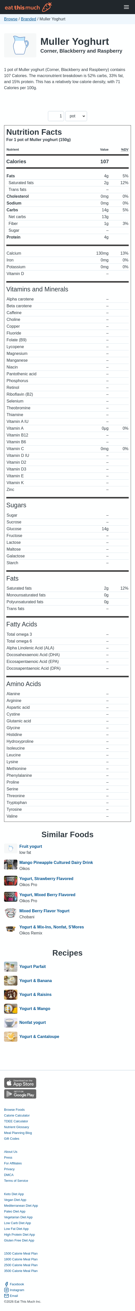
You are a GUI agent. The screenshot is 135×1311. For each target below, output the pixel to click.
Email (11, 1295)
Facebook (14, 1284)
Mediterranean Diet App (21, 1205)
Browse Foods (14, 1110)
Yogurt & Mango (34, 1009)
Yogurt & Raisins (35, 995)
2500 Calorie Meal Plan (21, 1265)
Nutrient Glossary (16, 1127)
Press (8, 1157)
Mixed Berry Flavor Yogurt (44, 911)
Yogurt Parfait (32, 967)
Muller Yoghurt (74, 41)
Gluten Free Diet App (19, 1240)
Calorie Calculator (17, 1115)
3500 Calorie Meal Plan (21, 1271)
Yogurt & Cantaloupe (39, 1037)
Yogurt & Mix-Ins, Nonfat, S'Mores (51, 927)
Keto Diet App (14, 1194)
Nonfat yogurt (32, 1023)
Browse (10, 19)
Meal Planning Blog (18, 1133)
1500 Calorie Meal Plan (21, 1253)
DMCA (9, 1175)
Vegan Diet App (15, 1200)
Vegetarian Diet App (18, 1217)
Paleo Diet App (14, 1211)
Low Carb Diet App (17, 1223)
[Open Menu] (126, 7)
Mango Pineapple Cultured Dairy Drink (56, 862)
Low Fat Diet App (16, 1229)
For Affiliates (13, 1163)
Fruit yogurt (30, 846)
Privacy (9, 1169)
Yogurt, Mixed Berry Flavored (47, 895)
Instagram (14, 1290)
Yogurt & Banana (35, 981)
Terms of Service (16, 1181)
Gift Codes (11, 1138)
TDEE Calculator (16, 1121)
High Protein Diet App (19, 1234)
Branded (28, 19)
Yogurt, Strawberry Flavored (46, 879)
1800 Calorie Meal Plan (21, 1259)
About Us (10, 1152)
